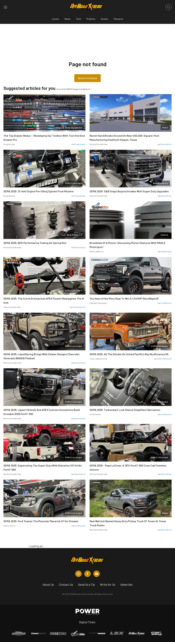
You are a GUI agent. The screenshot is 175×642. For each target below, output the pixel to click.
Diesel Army (166, 144)
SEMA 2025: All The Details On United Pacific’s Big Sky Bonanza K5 (129, 354)
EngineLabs (79, 144)
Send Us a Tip (86, 584)
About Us (48, 584)
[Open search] (168, 7)
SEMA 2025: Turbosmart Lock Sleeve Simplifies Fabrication (125, 409)
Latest (55, 18)
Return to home (87, 78)
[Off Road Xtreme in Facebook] (87, 574)
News (67, 18)
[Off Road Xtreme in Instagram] (78, 574)
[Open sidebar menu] (5, 7)
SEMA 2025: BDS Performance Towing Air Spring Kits (34, 242)
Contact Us (66, 584)
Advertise (126, 584)
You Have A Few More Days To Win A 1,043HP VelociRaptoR (124, 298)
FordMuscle (166, 303)
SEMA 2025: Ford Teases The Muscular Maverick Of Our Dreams (40, 521)
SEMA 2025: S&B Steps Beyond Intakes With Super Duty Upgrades (129, 191)
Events (104, 18)
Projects (90, 18)
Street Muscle (78, 307)
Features (118, 18)
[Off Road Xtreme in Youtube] (96, 574)
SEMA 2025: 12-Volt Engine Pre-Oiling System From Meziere (38, 191)
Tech (78, 18)
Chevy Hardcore (164, 358)
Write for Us (107, 584)
